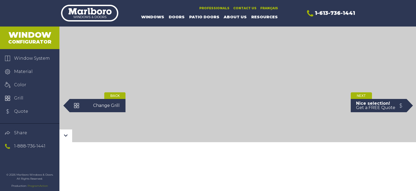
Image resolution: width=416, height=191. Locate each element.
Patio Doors (204, 17)
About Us (235, 17)
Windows (152, 17)
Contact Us (245, 8)
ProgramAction (38, 186)
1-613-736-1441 (331, 13)
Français (269, 8)
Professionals (214, 8)
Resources (264, 17)
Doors (177, 17)
